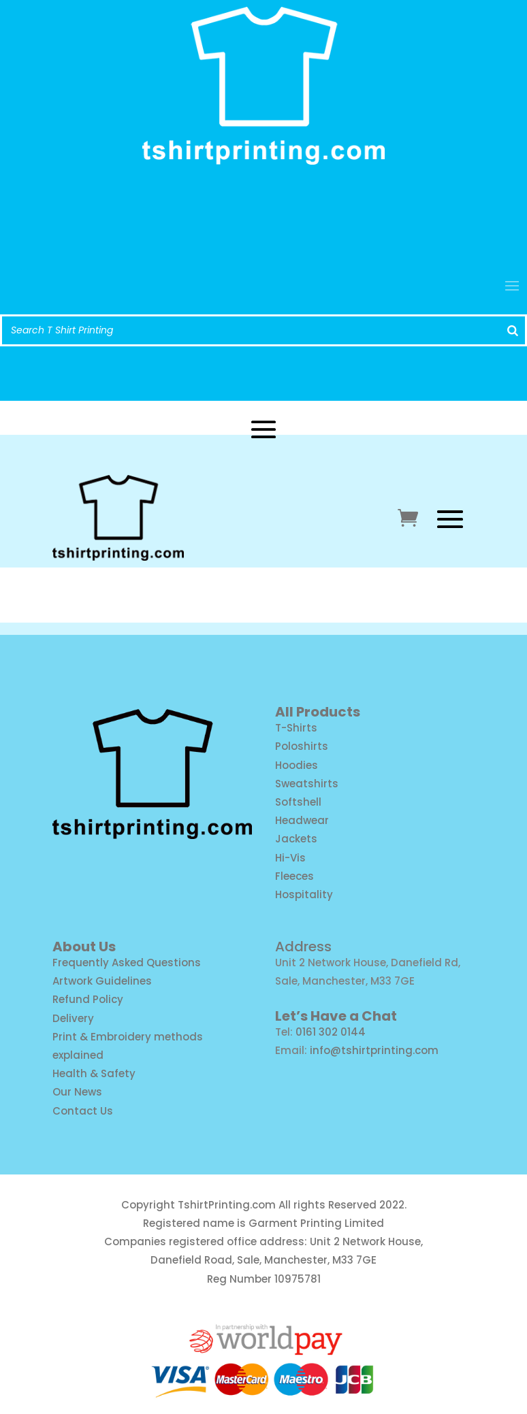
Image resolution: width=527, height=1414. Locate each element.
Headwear (302, 820)
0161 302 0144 (331, 1032)
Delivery (73, 1018)
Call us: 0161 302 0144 (263, 239)
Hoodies (296, 765)
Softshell (298, 802)
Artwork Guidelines (102, 981)
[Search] (512, 330)
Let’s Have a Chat (336, 1015)
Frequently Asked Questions (126, 962)
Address (303, 946)
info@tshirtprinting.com (263, 213)
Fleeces (294, 876)
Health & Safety (93, 1073)
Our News (77, 1092)
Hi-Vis (290, 858)
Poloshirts (301, 746)
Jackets (296, 839)
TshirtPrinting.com (227, 1205)
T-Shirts (296, 728)
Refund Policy (87, 999)
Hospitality (304, 894)
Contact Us (82, 1111)
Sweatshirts (306, 783)
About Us (84, 946)
